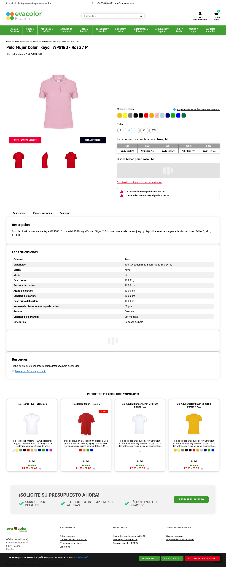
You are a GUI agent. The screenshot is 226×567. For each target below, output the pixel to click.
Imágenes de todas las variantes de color (198, 109)
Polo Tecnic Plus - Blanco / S (32, 404)
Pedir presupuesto (191, 499)
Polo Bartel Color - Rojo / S (86, 404)
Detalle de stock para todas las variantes (139, 182)
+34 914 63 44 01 (105, 3)
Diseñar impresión (93, 140)
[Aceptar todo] (149, 558)
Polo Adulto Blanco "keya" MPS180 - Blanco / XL (140, 405)
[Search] (141, 16)
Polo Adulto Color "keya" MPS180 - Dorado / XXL (194, 405)
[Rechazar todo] (172, 558)
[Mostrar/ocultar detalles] (202, 558)
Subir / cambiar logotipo (25, 140)
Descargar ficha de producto (30, 371)
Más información (81, 557)
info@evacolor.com (124, 3)
